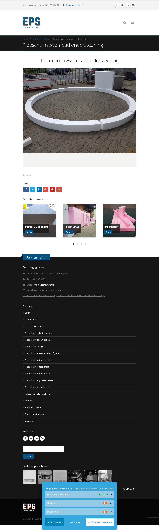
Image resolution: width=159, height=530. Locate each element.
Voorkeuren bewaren (100, 522)
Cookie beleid (31, 319)
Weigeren (75, 522)
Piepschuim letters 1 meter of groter (42, 353)
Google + (45, 189)
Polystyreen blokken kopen (38, 394)
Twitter (32, 189)
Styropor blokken (33, 407)
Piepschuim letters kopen (37, 373)
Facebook (26, 189)
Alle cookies (54, 522)
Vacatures (30, 421)
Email (59, 189)
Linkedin (36, 438)
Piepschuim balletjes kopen (38, 333)
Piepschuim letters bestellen (39, 360)
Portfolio (29, 400)
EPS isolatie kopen (34, 326)
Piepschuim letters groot (37, 366)
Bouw (29, 175)
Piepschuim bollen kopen (37, 339)
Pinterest (52, 189)
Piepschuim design (34, 346)
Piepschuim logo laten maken (39, 380)
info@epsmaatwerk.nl (72, 5)
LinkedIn (39, 189)
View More (128, 489)
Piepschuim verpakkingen (37, 387)
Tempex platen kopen (35, 414)
